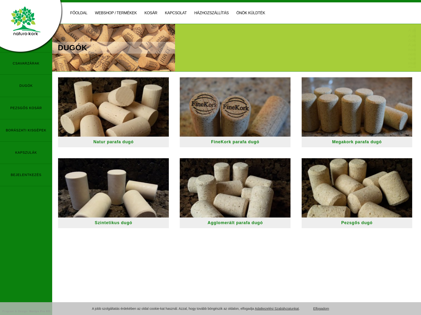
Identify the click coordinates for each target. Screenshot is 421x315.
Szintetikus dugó (117, 222)
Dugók (26, 86)
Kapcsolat (176, 13)
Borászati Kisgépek (26, 130)
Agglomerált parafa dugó (239, 222)
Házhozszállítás (211, 13)
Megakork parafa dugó (361, 141)
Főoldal (78, 13)
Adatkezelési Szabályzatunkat (277, 308)
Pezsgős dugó (360, 222)
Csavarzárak (26, 63)
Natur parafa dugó (117, 141)
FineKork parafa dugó (239, 141)
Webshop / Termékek (116, 13)
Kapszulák (26, 152)
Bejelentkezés (26, 175)
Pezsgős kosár (26, 108)
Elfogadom (321, 308)
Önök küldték (250, 13)
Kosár (150, 13)
